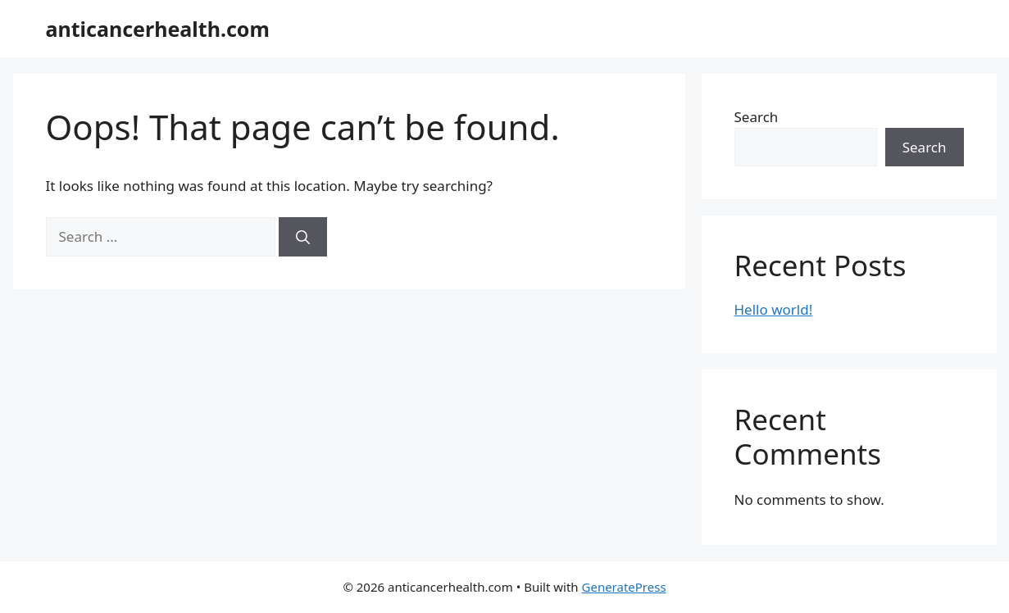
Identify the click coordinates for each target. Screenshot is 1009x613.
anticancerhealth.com (158, 29)
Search (756, 116)
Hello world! (773, 309)
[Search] (303, 237)
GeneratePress (624, 587)
